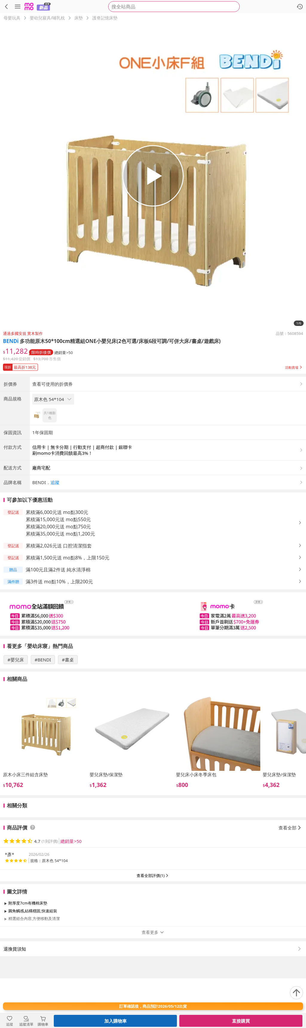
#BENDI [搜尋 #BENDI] (43, 709)
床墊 (78, 18)
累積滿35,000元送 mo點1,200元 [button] (60, 583)
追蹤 (55, 532)
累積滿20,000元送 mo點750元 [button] (58, 576)
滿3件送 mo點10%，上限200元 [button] (59, 631)
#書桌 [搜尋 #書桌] (68, 709)
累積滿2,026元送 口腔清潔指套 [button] (59, 595)
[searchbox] (174, 6)
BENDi (11, 341)
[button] (153, 366)
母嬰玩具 (12, 18)
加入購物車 (115, 1021)
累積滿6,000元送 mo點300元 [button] (57, 562)
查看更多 (153, 982)
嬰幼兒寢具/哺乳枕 (47, 18)
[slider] (153, 663)
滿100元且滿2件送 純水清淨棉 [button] (58, 619)
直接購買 (241, 1021)
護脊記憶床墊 (104, 18)
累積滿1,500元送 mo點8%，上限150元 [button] (67, 607)
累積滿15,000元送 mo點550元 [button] (58, 569)
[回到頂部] (296, 992)
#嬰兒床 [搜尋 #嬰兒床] (15, 709)
